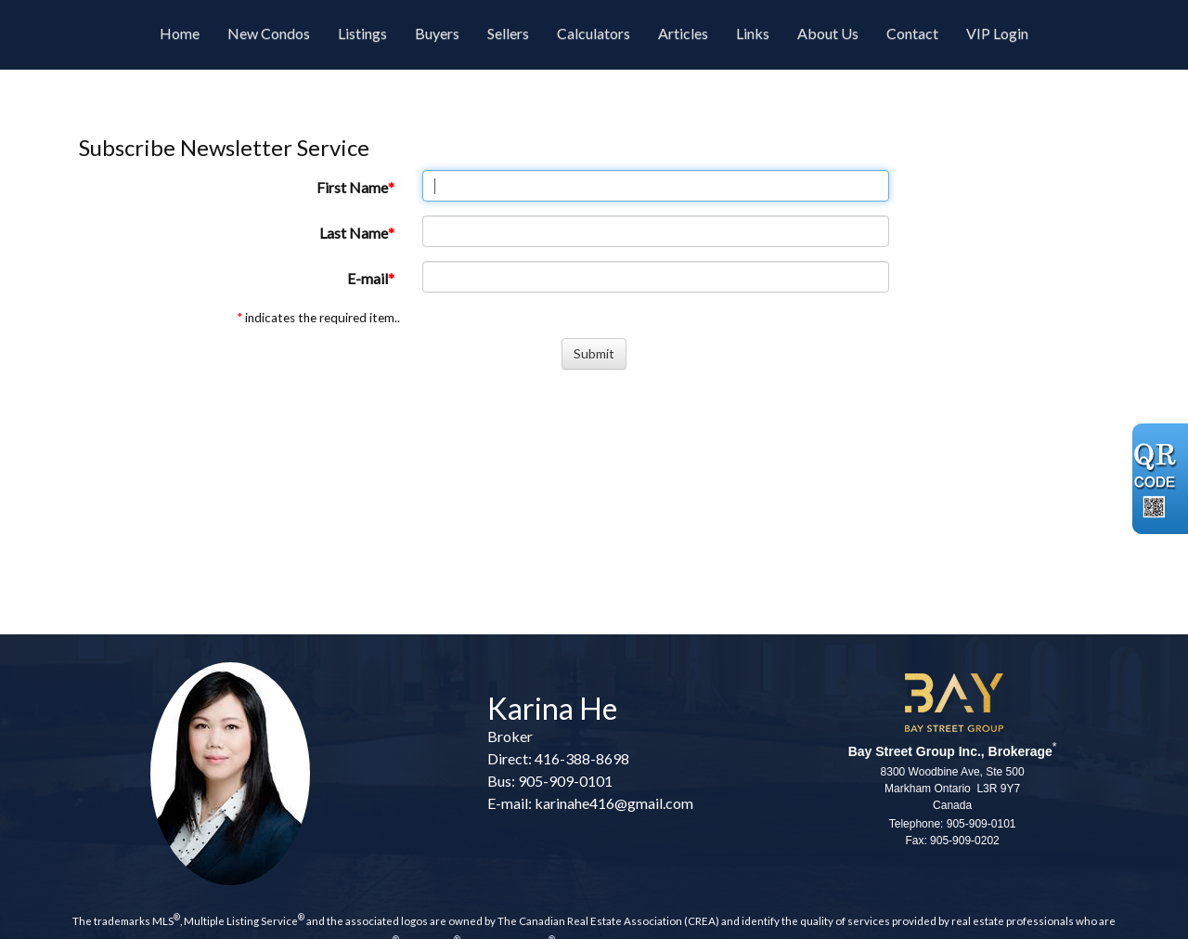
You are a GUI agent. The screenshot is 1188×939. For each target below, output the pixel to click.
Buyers (437, 33)
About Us (828, 33)
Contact (912, 33)
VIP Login (997, 33)
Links (752, 33)
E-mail (367, 278)
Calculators (593, 33)
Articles (683, 33)
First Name (352, 187)
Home (180, 33)
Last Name (353, 232)
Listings (362, 33)
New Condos (268, 33)
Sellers (508, 33)
